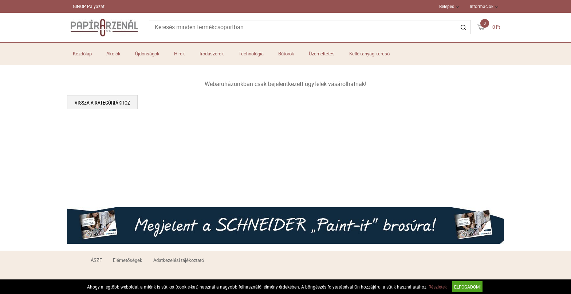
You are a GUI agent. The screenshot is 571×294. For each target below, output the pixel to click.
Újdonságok (147, 53)
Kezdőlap (82, 53)
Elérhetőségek (127, 260)
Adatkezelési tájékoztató (178, 260)
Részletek (438, 287)
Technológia (251, 53)
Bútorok (286, 53)
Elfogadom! (467, 287)
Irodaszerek (212, 53)
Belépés (446, 6)
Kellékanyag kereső (369, 53)
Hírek (179, 53)
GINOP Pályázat (89, 6)
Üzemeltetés (322, 53)
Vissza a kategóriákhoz (102, 102)
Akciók (113, 53)
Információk (481, 6)
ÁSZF (96, 260)
